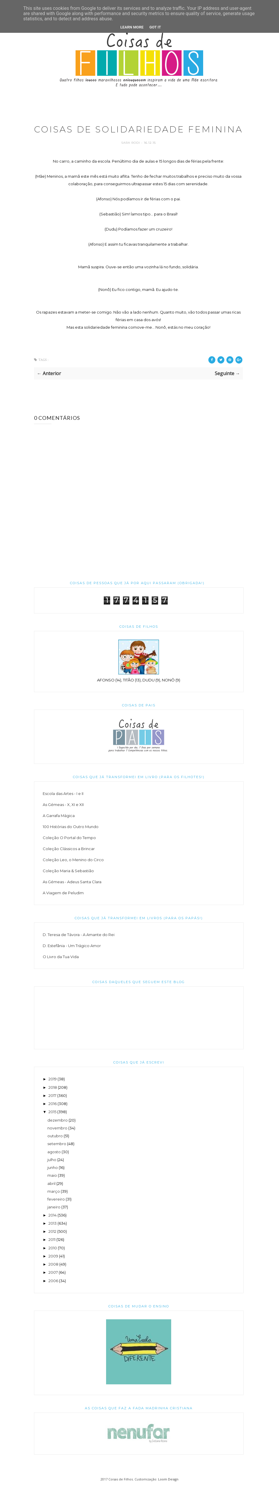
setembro (56, 1154)
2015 (52, 1122)
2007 (53, 1283)
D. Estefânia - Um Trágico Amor (72, 956)
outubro (55, 1146)
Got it (155, 27)
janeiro (53, 1217)
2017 (52, 1106)
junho (52, 1178)
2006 (53, 1291)
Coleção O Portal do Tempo (69, 848)
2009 (53, 1266)
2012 (52, 1242)
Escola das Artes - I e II (63, 804)
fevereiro (56, 1210)
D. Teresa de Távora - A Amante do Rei (79, 945)
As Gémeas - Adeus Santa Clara (72, 892)
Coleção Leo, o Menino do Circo (73, 870)
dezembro (57, 1130)
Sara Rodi (131, 153)
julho (51, 1170)
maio (52, 1186)
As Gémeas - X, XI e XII (63, 815)
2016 (53, 1114)
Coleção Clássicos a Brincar (69, 859)
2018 (53, 1097)
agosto (54, 1162)
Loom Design (168, 1489)
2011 (52, 1250)
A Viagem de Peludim (63, 903)
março (53, 1201)
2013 (53, 1233)
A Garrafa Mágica (59, 826)
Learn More (132, 27)
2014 (53, 1225)
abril (51, 1194)
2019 (53, 1089)
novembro (57, 1138)
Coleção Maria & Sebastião (68, 881)
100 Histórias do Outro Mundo (71, 837)
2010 (53, 1258)
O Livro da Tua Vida (61, 967)
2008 (53, 1275)
